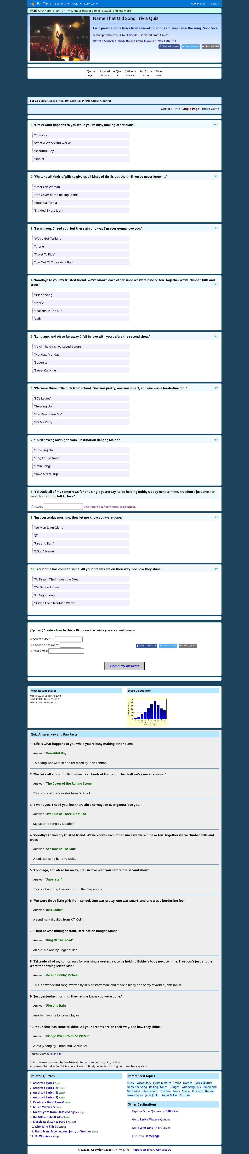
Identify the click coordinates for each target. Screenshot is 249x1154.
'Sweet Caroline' (45, 370)
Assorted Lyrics (43, 1083)
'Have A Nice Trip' (46, 474)
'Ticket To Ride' (44, 254)
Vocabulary (144, 1083)
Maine (186, 1091)
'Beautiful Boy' (44, 151)
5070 (158, 75)
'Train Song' (42, 466)
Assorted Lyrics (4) (45, 1092)
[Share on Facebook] (169, 46)
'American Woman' (47, 187)
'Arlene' (39, 246)
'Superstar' (42, 362)
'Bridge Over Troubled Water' (54, 603)
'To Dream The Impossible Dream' (58, 579)
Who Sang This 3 (45, 1126)
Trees (176, 1091)
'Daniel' (39, 159)
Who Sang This (191, 1087)
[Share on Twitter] (190, 46)
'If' (36, 535)
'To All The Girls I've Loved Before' (58, 346)
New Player (198, 3)
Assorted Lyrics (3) (45, 1097)
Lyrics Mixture (162, 1083)
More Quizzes (151, 1128)
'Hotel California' (46, 203)
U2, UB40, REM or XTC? (48, 1117)
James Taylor (135, 1095)
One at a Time (170, 109)
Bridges (175, 1087)
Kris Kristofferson (203, 1091)
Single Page (190, 109)
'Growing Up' (43, 406)
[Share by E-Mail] (211, 46)
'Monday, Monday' (47, 354)
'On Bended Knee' (46, 587)
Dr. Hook (184, 1095)
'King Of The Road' (47, 458)
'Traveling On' (44, 450)
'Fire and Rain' (44, 543)
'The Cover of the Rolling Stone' (56, 195)
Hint (215, 124)
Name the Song (137, 1087)
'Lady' (38, 318)
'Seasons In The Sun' (48, 311)
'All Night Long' (44, 595)
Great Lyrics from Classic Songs (54, 1112)
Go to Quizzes (151, 1119)
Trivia (75, 3)
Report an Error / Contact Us (152, 1150)
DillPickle (131, 35)
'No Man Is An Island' (49, 527)
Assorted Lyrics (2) (45, 1088)
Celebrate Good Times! (48, 1102)
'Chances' (40, 135)
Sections (61, 3)
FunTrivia (146, 1136)
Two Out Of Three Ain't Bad (53, 262)
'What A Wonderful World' (52, 143)
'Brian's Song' (43, 295)
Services (89, 3)
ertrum (89, 1062)
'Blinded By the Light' (49, 210)
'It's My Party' (43, 422)
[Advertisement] (124, 87)
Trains (177, 1083)
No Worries (42, 1136)
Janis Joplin (152, 1095)
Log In (215, 3)
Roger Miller (169, 1095)
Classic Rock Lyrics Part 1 (50, 1122)
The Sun (165, 1091)
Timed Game (210, 109)
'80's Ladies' (42, 398)
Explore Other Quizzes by (155, 1111)
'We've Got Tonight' (48, 238)
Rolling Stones (158, 1087)
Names (187, 1083)
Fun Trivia (40, 3)
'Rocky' (39, 303)
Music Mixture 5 (44, 1107)
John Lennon (150, 1091)
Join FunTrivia (63, 10)
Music (131, 1083)
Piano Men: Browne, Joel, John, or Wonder (62, 1131)
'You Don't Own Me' (48, 414)
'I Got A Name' (44, 551)
